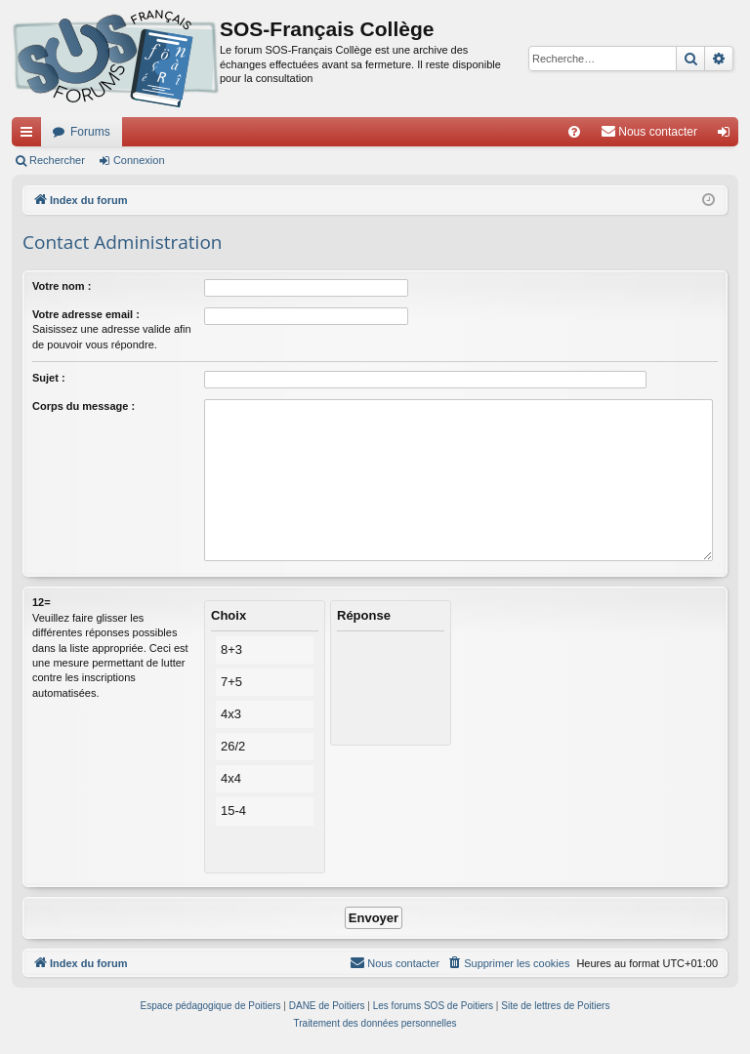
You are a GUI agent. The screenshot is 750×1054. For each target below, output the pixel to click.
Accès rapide (30, 135)
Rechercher (57, 160)
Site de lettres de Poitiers (555, 1005)
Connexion (139, 160)
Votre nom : (61, 286)
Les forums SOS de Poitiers (433, 1005)
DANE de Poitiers (327, 1005)
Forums (90, 132)
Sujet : (48, 378)
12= (41, 602)
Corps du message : (83, 406)
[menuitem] (574, 131)
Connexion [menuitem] (728, 135)
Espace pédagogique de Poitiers (211, 1005)
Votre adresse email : (86, 314)
